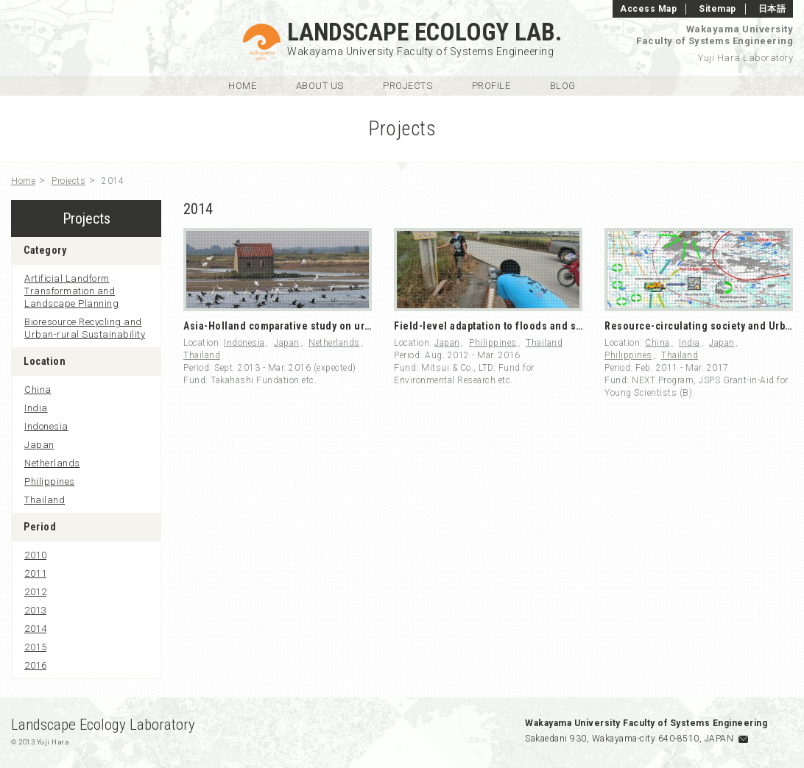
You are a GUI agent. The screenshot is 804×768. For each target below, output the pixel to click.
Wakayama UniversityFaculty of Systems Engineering (714, 35)
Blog (563, 85)
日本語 (772, 9)
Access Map (648, 9)
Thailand (201, 355)
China (657, 343)
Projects (407, 85)
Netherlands (334, 343)
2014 (35, 628)
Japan (287, 343)
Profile (491, 85)
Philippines (493, 343)
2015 (35, 647)
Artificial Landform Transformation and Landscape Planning (71, 291)
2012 (35, 591)
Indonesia (244, 343)
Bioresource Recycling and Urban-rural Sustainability (84, 328)
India (689, 343)
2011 (35, 573)
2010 (35, 555)
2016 (35, 665)
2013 (35, 610)
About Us (320, 85)
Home (242, 85)
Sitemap (717, 9)
